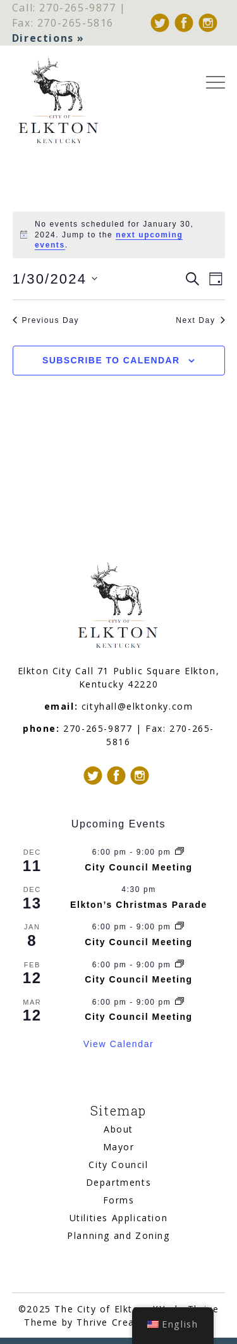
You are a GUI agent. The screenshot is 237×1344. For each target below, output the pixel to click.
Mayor (119, 1147)
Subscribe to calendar (110, 360)
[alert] (119, 234)
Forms (119, 1200)
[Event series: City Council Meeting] (179, 852)
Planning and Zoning (118, 1235)
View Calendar (118, 1044)
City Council (118, 1165)
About (118, 1129)
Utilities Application (119, 1218)
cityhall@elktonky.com (137, 706)
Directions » (48, 38)
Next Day (200, 320)
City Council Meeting (138, 867)
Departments (119, 1182)
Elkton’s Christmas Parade (138, 905)
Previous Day (46, 320)
